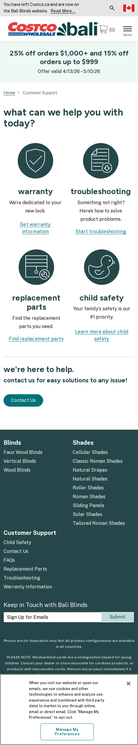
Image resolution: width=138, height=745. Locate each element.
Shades (83, 442)
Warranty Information (28, 587)
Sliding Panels (88, 505)
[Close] (128, 683)
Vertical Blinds (20, 461)
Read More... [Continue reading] (63, 11)
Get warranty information (35, 228)
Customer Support (30, 532)
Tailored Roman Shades (99, 523)
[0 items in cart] (107, 30)
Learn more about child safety (102, 335)
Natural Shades (90, 479)
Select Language (128, 8)
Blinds (12, 442)
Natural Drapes (90, 470)
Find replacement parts (36, 339)
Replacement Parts (25, 569)
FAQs (9, 560)
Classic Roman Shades (98, 461)
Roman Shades (89, 496)
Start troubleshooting (100, 231)
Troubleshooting (22, 578)
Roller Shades (88, 488)
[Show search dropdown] (112, 8)
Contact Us (23, 400)
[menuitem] (88, 8)
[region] (69, 709)
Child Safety (17, 542)
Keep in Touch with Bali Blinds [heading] (45, 604)
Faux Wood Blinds (23, 452)
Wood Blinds (17, 470)
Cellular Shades (90, 452)
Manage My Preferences (67, 731)
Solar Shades (87, 514)
